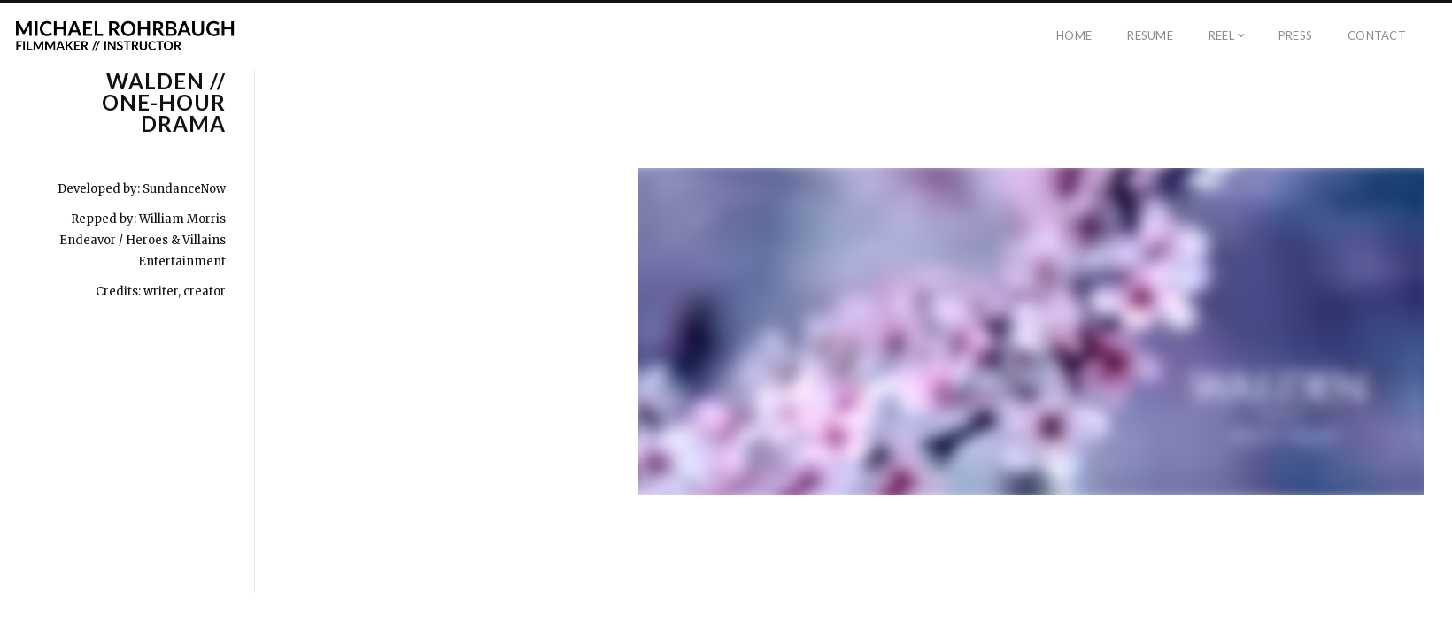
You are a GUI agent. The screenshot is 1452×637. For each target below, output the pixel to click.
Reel (1221, 35)
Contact (1377, 35)
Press (1295, 35)
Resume (1150, 35)
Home (1074, 35)
